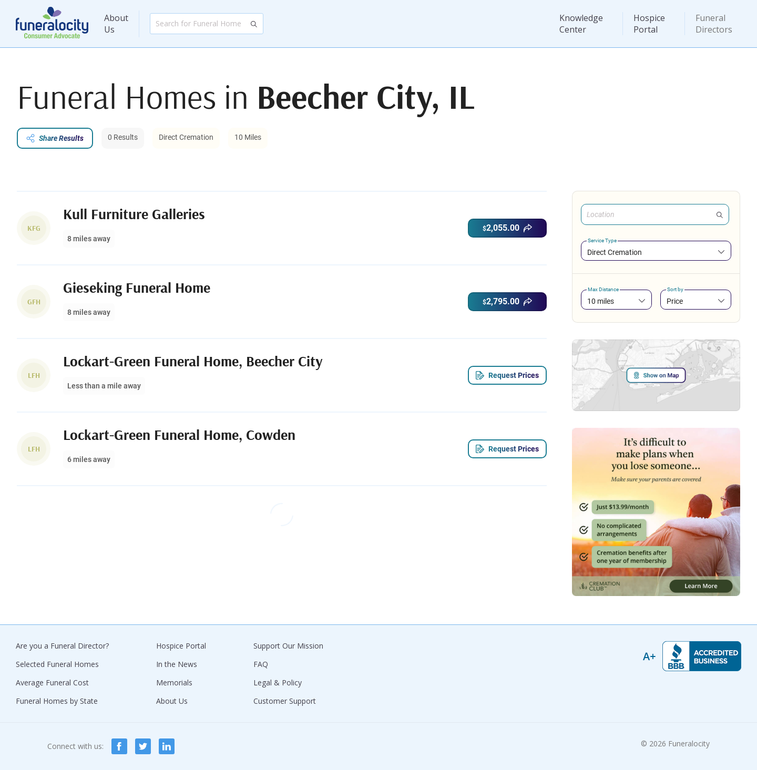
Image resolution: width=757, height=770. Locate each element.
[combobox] (656, 252)
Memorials (174, 682)
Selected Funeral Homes (57, 664)
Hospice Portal (649, 23)
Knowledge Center (581, 23)
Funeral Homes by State (57, 701)
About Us (116, 23)
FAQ (260, 664)
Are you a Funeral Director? (62, 646)
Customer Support (284, 701)
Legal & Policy (277, 682)
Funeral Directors (713, 23)
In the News (176, 664)
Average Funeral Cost (52, 682)
